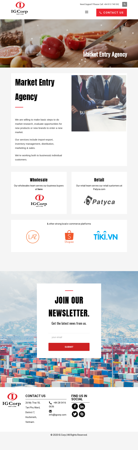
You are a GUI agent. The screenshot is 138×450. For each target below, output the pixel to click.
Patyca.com (99, 189)
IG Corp (62, 435)
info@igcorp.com (57, 414)
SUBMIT (69, 347)
